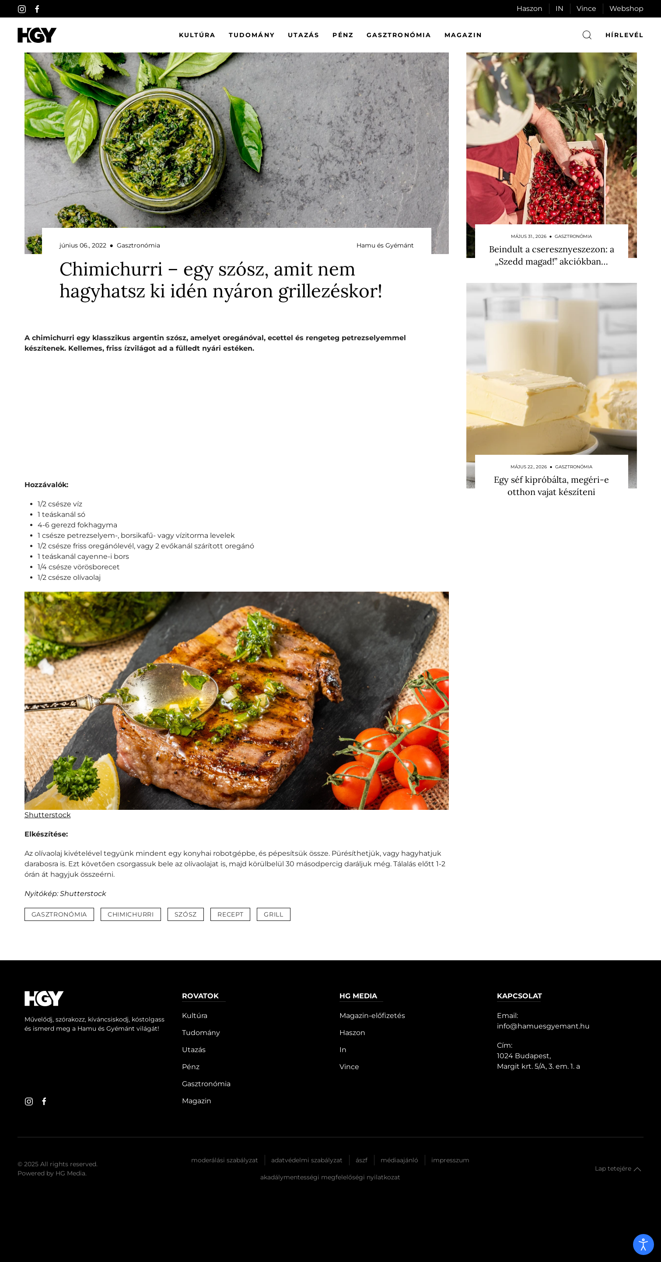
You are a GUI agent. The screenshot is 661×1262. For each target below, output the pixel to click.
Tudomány (252, 35)
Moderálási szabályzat (224, 1160)
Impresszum (450, 1160)
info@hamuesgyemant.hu (543, 1026)
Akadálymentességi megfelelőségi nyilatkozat (330, 1177)
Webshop (626, 8)
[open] (643, 1244)
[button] (637, 1169)
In (342, 1050)
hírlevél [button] (624, 35)
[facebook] (37, 9)
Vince (586, 8)
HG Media (70, 1173)
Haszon (529, 8)
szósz (186, 914)
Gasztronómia (399, 35)
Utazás (304, 35)
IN (559, 8)
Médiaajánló (399, 1160)
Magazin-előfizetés (372, 1015)
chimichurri (131, 914)
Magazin (463, 35)
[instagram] (21, 9)
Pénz (342, 35)
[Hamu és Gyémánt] (37, 35)
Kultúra (197, 35)
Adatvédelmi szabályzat (307, 1160)
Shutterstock (47, 815)
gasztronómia (59, 914)
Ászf (361, 1160)
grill (273, 914)
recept (230, 914)
